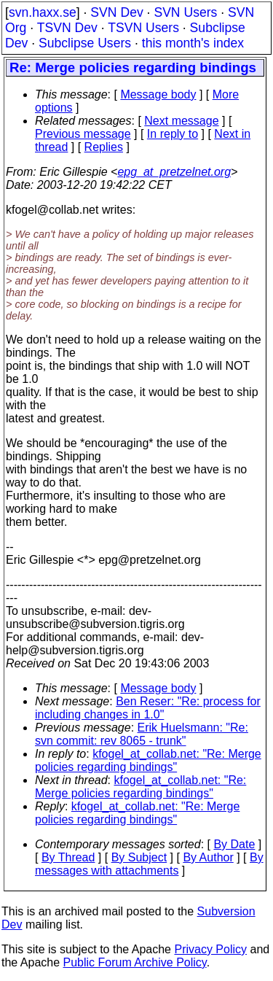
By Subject (139, 857)
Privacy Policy (210, 949)
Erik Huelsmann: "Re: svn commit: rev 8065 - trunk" (141, 734)
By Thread (68, 857)
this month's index (193, 43)
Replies (103, 147)
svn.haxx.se (42, 12)
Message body (158, 94)
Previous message (83, 134)
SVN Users (185, 12)
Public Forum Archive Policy (135, 962)
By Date (234, 844)
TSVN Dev (67, 27)
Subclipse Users (85, 43)
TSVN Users (143, 27)
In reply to (172, 134)
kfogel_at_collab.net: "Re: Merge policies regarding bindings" (148, 760)
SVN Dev (116, 12)
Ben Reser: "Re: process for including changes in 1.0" (148, 708)
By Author (208, 857)
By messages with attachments (149, 864)
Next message (181, 121)
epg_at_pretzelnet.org (174, 172)
